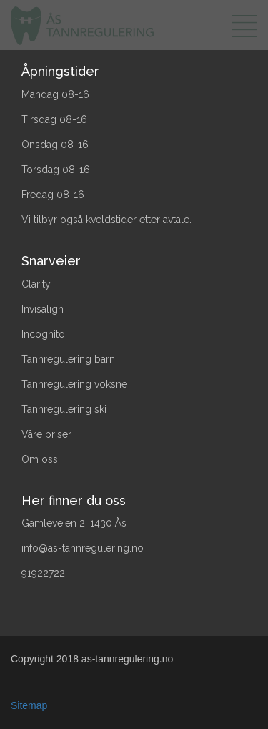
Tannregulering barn (68, 359)
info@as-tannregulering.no (82, 548)
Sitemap (29, 705)
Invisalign (42, 309)
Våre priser (46, 434)
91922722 (43, 573)
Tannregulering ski (63, 409)
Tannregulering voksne (74, 384)
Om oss (39, 459)
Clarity (36, 284)
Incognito (43, 334)
